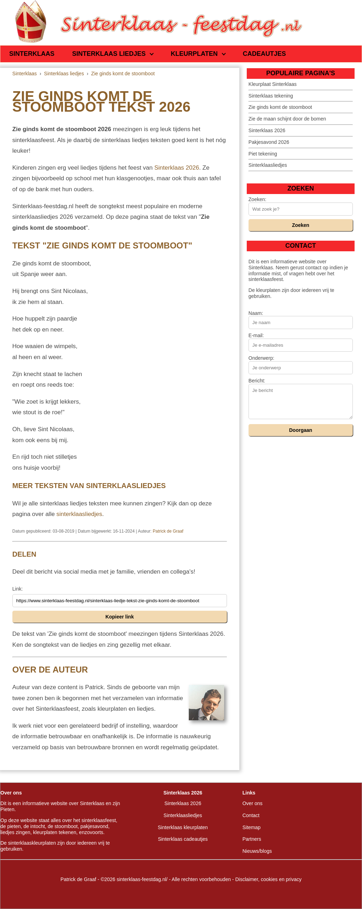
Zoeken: (258, 199)
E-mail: (256, 335)
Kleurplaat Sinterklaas (273, 84)
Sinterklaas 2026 (176, 167)
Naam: (256, 313)
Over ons (253, 803)
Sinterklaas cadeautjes (183, 839)
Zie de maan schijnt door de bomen (287, 119)
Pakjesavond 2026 (269, 142)
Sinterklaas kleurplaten (183, 827)
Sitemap (252, 827)
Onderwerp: (261, 358)
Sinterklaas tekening (271, 96)
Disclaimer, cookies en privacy (268, 879)
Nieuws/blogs (257, 851)
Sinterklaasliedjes (268, 165)
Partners (252, 839)
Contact (251, 815)
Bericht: (257, 380)
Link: (17, 589)
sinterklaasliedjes (79, 514)
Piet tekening (263, 154)
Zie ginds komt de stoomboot (280, 107)
